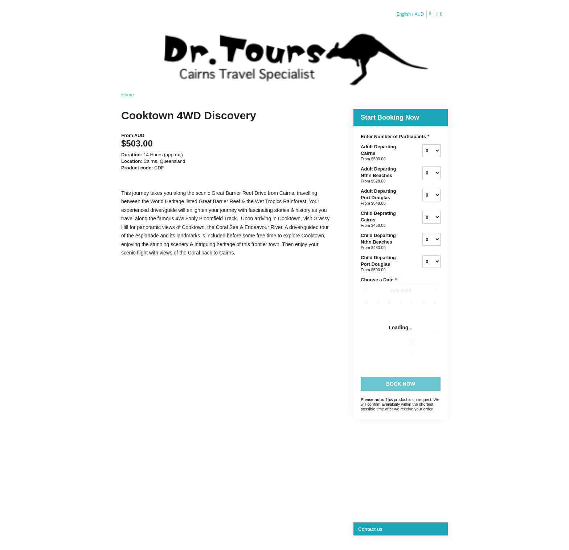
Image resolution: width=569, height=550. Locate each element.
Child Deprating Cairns (382, 219)
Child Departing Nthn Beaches (382, 242)
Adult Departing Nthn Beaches (382, 175)
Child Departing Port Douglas (382, 264)
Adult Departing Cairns (382, 153)
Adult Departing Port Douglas (382, 197)
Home (127, 94)
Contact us (370, 529)
